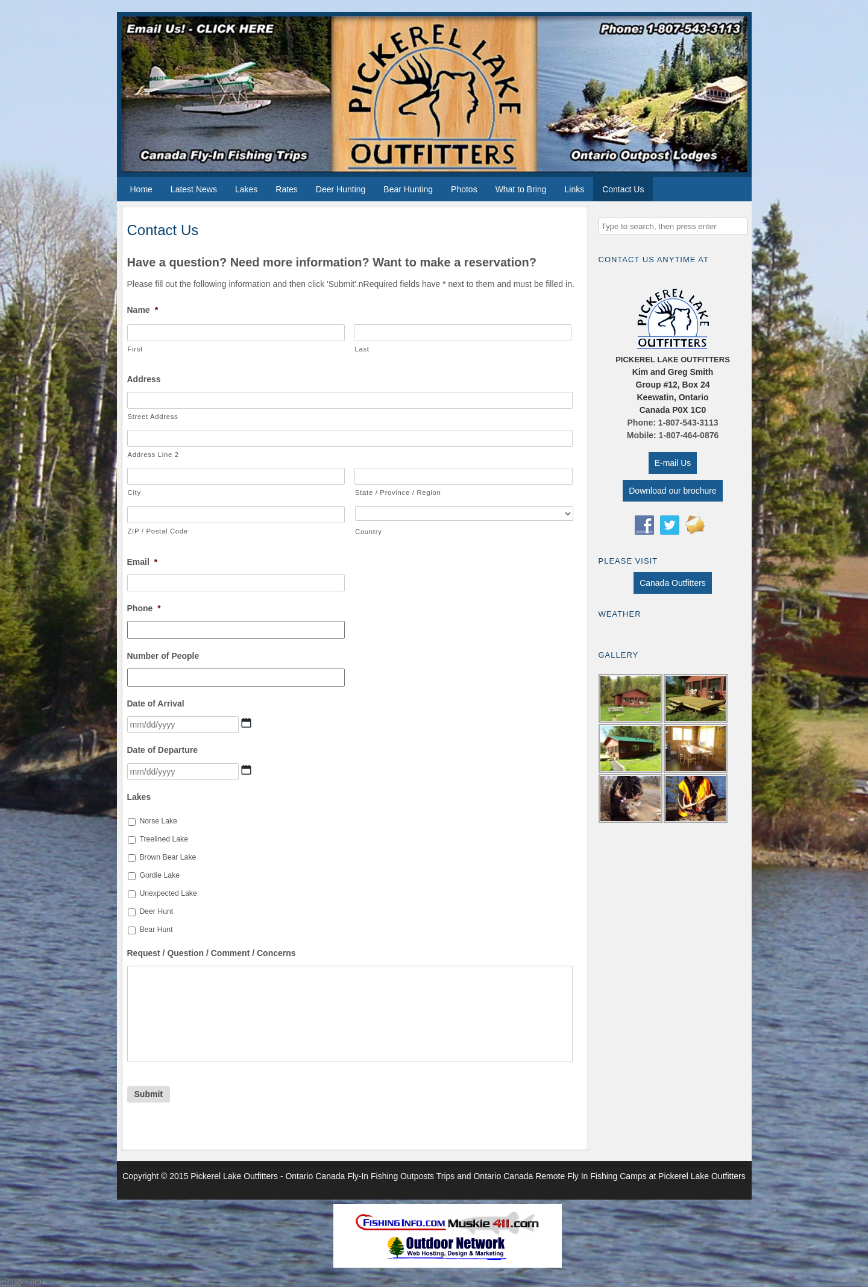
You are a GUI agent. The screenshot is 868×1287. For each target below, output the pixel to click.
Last (361, 349)
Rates (286, 189)
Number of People (163, 656)
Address (144, 379)
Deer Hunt (156, 911)
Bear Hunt (155, 929)
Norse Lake (158, 821)
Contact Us (623, 189)
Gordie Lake (159, 875)
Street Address (153, 416)
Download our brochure (673, 491)
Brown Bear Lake (167, 857)
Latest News (194, 189)
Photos (464, 189)
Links (574, 189)
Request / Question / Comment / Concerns (211, 953)
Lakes (246, 189)
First (135, 349)
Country (368, 531)
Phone (144, 608)
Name (143, 310)
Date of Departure (162, 750)
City (134, 492)
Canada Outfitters (673, 583)
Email (142, 562)
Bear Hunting (408, 189)
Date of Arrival (155, 703)
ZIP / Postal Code (158, 531)
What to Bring (521, 189)
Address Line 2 (153, 454)
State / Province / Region (398, 492)
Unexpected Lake (168, 893)
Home (141, 189)
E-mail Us (673, 463)
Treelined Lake (163, 839)
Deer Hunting (341, 189)
